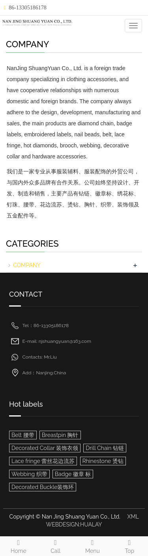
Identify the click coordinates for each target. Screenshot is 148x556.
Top (129, 545)
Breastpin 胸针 (60, 435)
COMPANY (27, 265)
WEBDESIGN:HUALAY (74, 524)
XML (133, 516)
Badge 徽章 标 (73, 474)
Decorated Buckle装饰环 (42, 487)
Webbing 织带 (29, 474)
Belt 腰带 (22, 435)
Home (18, 545)
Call (55, 545)
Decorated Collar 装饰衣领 (44, 448)
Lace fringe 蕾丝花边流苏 (43, 461)
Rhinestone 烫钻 (103, 461)
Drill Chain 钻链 (105, 448)
